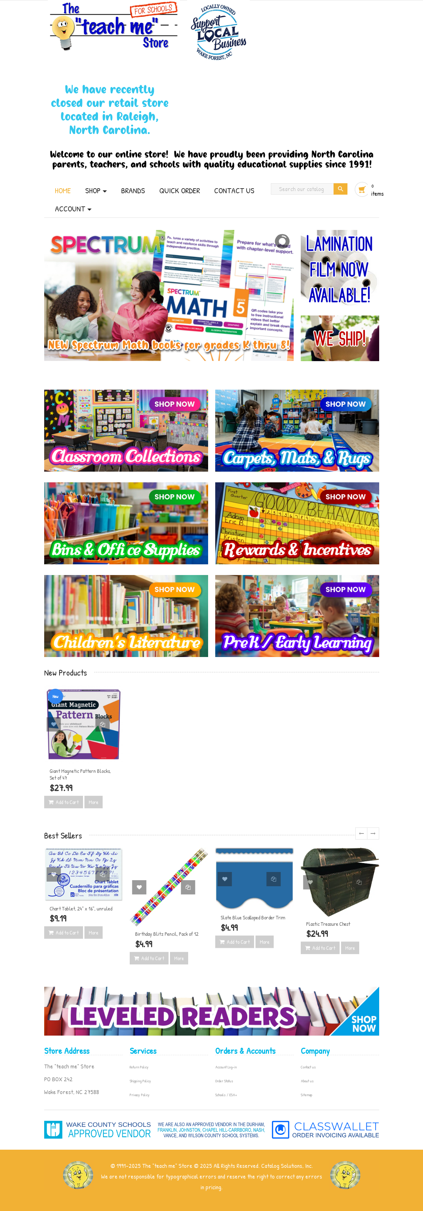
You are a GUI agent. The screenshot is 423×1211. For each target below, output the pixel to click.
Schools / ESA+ (226, 1094)
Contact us (308, 1066)
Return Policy (139, 1066)
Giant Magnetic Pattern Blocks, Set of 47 (80, 774)
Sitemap (306, 1094)
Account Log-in (226, 1066)
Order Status (224, 1080)
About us (307, 1080)
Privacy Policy (140, 1094)
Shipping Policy (140, 1080)
